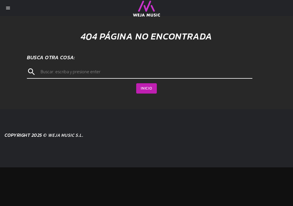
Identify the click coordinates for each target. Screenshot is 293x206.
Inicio (146, 88)
